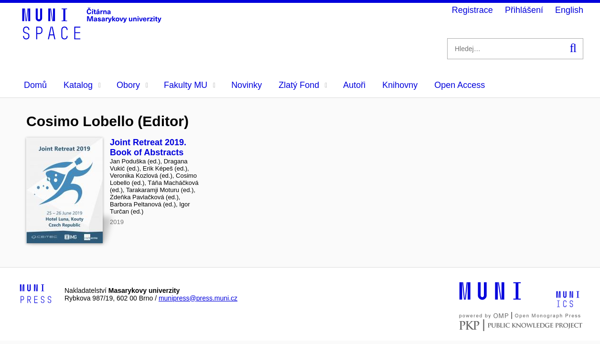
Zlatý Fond (303, 85)
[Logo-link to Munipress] (36, 294)
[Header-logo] (93, 36)
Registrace (472, 10)
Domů (35, 85)
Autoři (354, 85)
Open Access (459, 85)
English (569, 10)
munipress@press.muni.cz (198, 298)
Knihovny (400, 85)
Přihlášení (524, 10)
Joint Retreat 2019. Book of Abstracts (148, 147)
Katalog (82, 85)
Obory (132, 85)
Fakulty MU (189, 85)
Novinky (246, 85)
